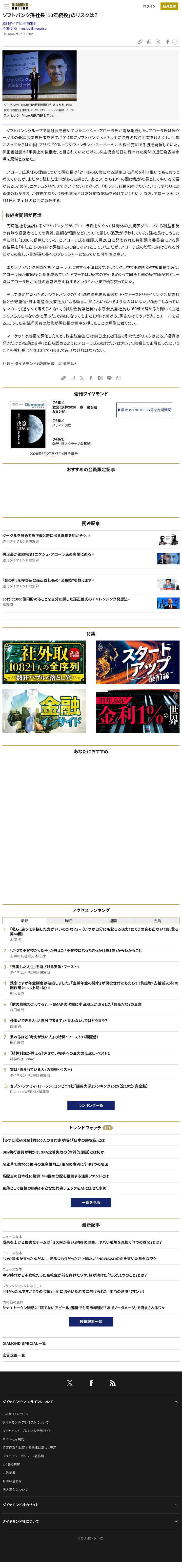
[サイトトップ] (20, 6)
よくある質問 (11, 1464)
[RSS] (112, 1384)
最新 (25, 921)
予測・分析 (9, 28)
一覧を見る (91, 1202)
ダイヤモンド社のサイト (20, 1505)
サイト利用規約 (13, 1439)
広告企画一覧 (13, 1355)
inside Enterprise (34, 28)
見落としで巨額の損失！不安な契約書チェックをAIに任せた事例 (54, 1188)
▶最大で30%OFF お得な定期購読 (144, 410)
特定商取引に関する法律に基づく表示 (29, 1448)
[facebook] (91, 1384)
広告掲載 (9, 1473)
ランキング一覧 (91, 1105)
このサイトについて (15, 1414)
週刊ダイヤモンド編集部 (19, 23)
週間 (113, 921)
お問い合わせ (12, 1481)
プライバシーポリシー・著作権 (23, 1456)
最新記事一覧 (91, 1322)
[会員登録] (169, 6)
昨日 (69, 921)
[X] (70, 1384)
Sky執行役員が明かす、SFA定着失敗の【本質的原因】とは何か (53, 1152)
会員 (157, 921)
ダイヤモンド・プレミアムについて (25, 1422)
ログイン (149, 6)
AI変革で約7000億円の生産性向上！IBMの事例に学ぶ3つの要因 (55, 1164)
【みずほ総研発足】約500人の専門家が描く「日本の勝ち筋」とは (53, 1140)
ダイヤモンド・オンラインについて (27, 1402)
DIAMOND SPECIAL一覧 (24, 1343)
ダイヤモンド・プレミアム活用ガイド (27, 1431)
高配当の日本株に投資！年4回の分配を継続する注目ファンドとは (55, 1176)
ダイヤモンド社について (20, 1521)
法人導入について (15, 1490)
